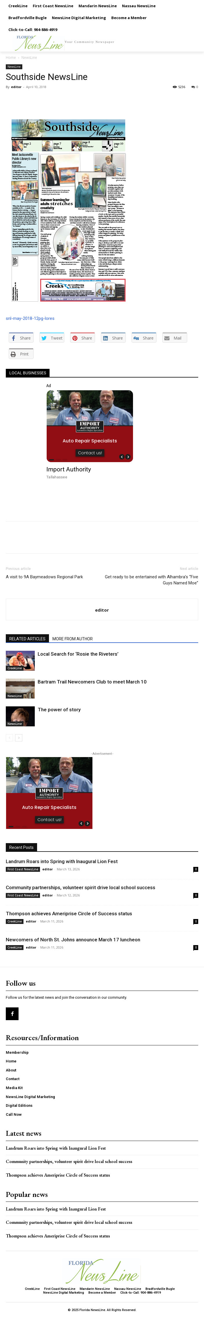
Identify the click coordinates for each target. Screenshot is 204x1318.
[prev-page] (9, 737)
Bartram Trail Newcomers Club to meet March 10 (92, 682)
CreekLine (15, 668)
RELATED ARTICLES (27, 639)
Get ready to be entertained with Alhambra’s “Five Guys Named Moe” (151, 580)
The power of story (59, 709)
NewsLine (29, 57)
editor (16, 87)
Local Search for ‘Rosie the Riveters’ (78, 654)
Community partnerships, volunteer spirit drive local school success (80, 887)
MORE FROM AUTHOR (72, 639)
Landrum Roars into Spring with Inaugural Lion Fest (62, 861)
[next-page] (18, 737)
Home (11, 57)
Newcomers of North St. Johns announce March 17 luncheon (73, 940)
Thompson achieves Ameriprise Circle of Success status (69, 913)
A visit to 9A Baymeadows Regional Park (44, 576)
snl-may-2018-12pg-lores (30, 318)
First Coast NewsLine (23, 869)
